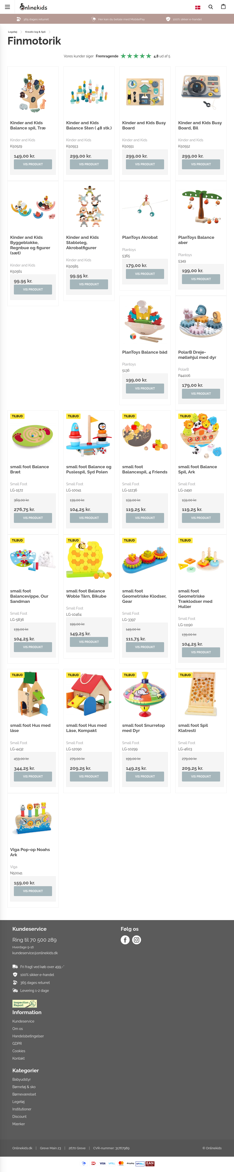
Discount (19, 1117)
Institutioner (21, 1109)
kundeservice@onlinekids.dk (35, 953)
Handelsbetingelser (28, 1036)
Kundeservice (23, 1021)
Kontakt (18, 1058)
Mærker (18, 1124)
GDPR (17, 1044)
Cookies (18, 1051)
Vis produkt (33, 164)
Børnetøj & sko (24, 1087)
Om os (17, 1029)
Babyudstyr (21, 1079)
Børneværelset (24, 1094)
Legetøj (18, 1102)
